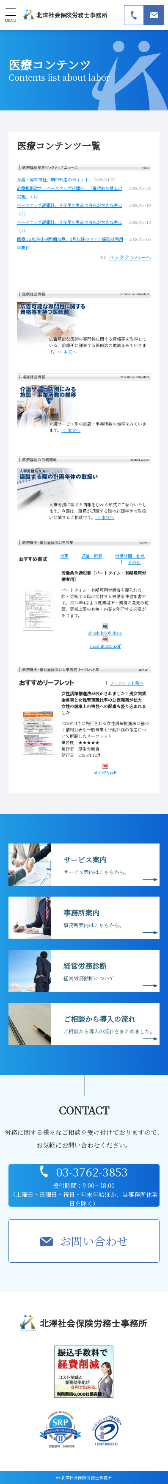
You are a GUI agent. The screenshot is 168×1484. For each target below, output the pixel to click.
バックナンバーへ (129, 257)
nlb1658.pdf (105, 769)
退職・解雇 (91, 556)
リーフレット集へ (126, 683)
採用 (64, 556)
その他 (134, 562)
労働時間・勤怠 (130, 556)
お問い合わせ (94, 1241)
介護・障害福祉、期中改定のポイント (53, 179)
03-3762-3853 (92, 1171)
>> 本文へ (66, 351)
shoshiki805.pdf (105, 642)
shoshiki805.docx (105, 629)
